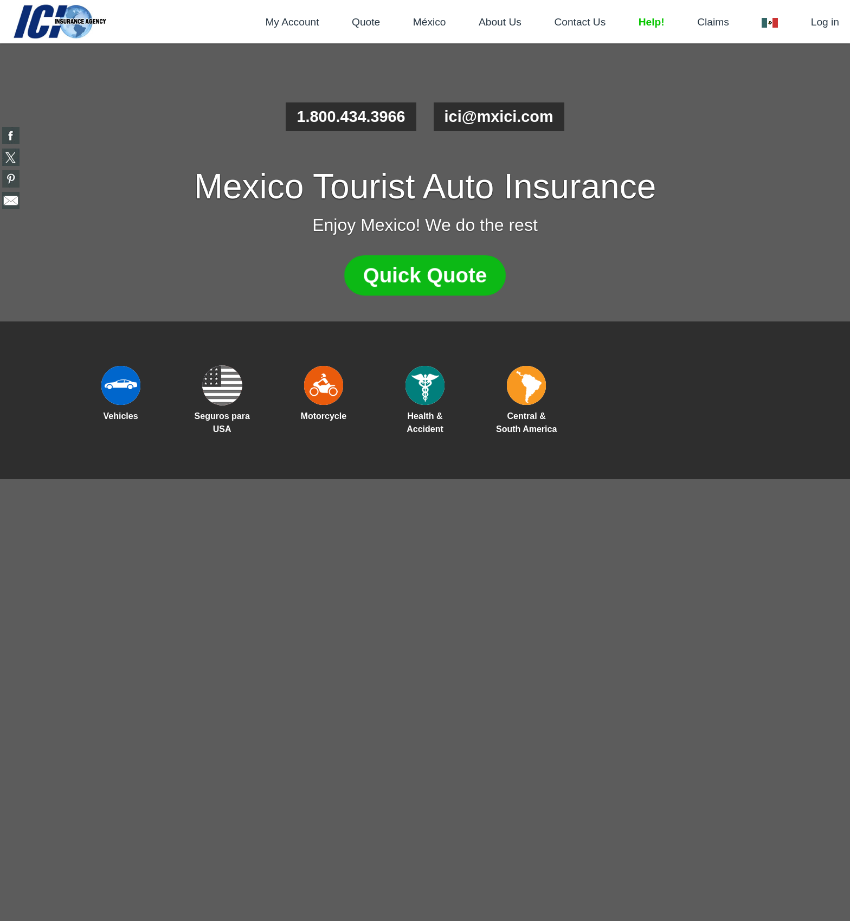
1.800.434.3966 (351, 116)
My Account (292, 22)
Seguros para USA (222, 422)
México (429, 22)
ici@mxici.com (499, 116)
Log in (825, 22)
